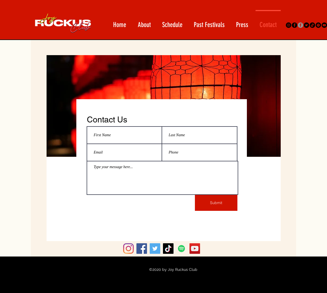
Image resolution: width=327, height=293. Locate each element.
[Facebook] (294, 25)
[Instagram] (288, 25)
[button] (172, 22)
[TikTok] (312, 25)
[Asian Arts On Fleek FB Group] (300, 25)
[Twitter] (306, 25)
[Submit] (216, 203)
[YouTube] (324, 25)
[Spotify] (318, 25)
